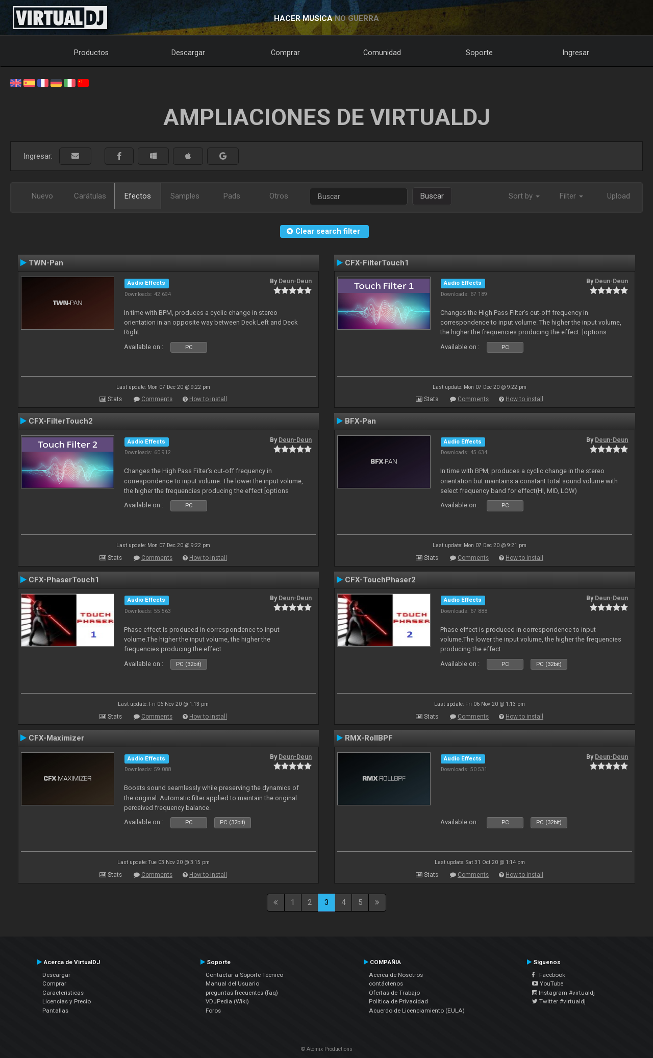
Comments (156, 399)
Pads (231, 196)
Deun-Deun (295, 281)
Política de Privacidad (398, 1001)
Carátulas (90, 196)
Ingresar (576, 52)
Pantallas (55, 1010)
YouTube (547, 983)
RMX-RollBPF (369, 738)
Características (63, 992)
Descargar (188, 52)
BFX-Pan (360, 421)
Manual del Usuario (232, 983)
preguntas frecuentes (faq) (242, 992)
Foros (213, 1010)
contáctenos (386, 983)
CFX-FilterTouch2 (61, 421)
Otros (278, 196)
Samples (184, 196)
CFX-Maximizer (56, 738)
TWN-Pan (46, 262)
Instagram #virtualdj (563, 992)
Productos (91, 52)
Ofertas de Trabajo (394, 992)
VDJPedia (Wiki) (227, 1001)
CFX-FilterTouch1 (377, 262)
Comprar (285, 52)
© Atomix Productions (327, 1049)
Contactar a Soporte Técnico (244, 974)
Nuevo (42, 196)
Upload (618, 196)
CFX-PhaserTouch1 (64, 579)
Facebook (548, 974)
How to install (208, 399)
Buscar (432, 196)
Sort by (524, 196)
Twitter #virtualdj (559, 1001)
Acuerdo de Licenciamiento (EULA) (417, 1010)
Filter (571, 196)
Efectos (137, 196)
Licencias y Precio (66, 1001)
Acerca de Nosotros (396, 974)
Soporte (479, 52)
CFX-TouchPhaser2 (380, 579)
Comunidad (382, 52)
